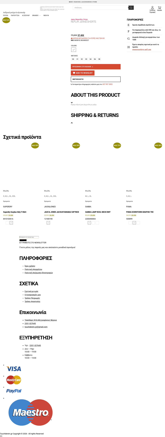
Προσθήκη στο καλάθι (81, 67)
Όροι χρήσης (30, 266)
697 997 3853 (107, 84)
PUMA (128, 206)
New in (46, 15)
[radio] (73, 50)
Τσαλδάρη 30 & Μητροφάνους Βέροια (41, 320)
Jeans (73, 19)
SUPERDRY (7, 206)
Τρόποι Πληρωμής (32, 298)
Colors (74, 46)
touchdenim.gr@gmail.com (36, 327)
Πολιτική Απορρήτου (33, 269)
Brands (36, 15)
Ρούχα (5, 15)
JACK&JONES (50, 206)
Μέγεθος (74, 56)
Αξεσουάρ (26, 15)
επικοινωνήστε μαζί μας (141, 50)
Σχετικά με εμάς (31, 291)
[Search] (131, 8)
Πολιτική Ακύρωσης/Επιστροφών (39, 273)
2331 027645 (30, 323)
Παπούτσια (15, 15)
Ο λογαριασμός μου (33, 295)
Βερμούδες (79, 19)
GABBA (88, 206)
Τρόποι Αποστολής (32, 301)
